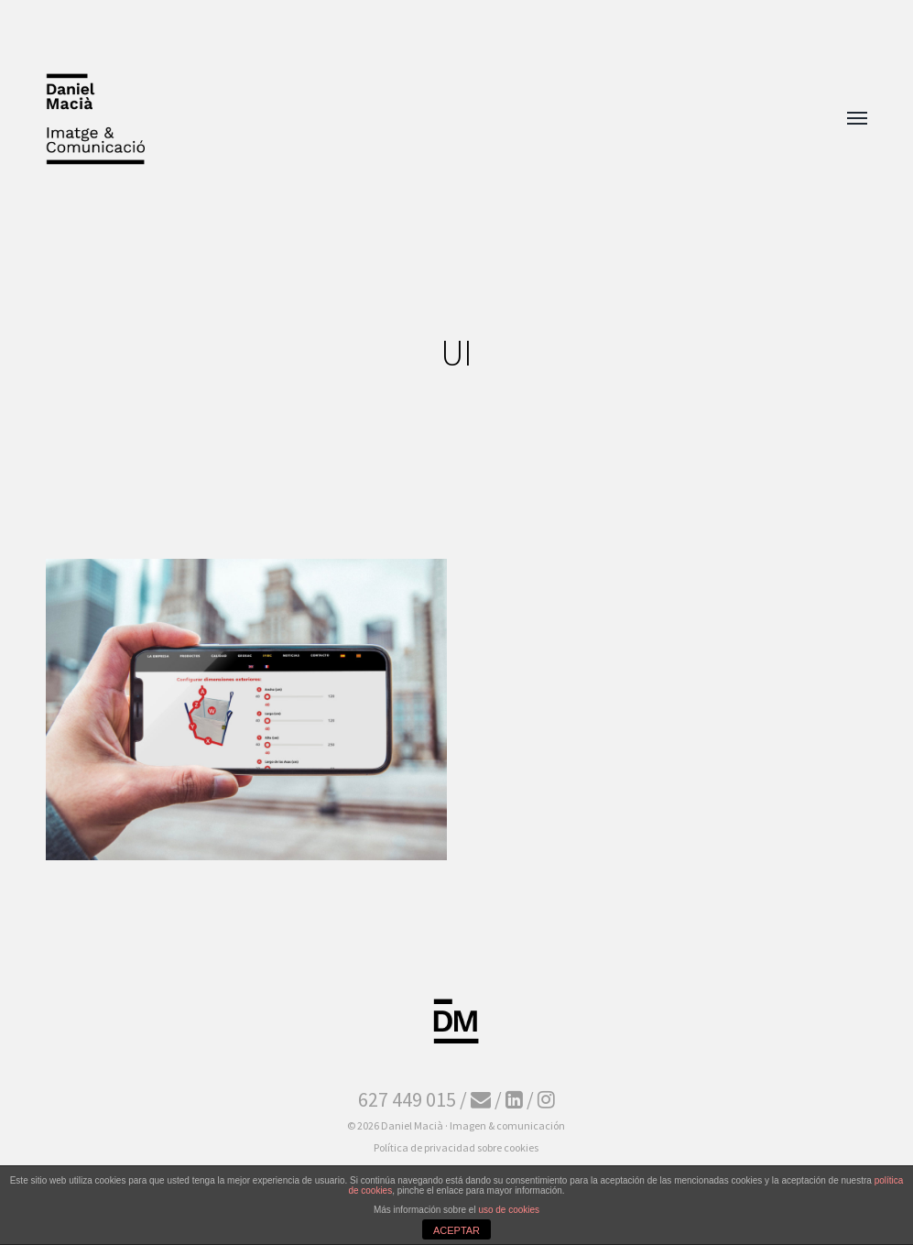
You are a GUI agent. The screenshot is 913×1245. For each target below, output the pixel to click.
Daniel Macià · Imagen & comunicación (473, 1125)
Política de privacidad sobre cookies (456, 1147)
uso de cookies (508, 1210)
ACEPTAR (456, 1230)
